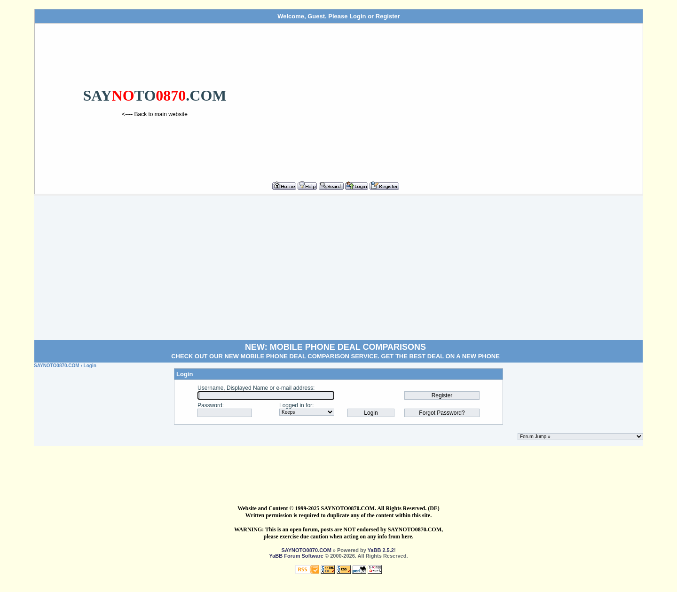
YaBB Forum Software (296, 556)
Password (209, 405)
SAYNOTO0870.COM (56, 365)
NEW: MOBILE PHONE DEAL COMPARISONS (335, 347)
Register (388, 16)
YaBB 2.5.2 (381, 550)
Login (357, 16)
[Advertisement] (457, 98)
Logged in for (295, 405)
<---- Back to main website (155, 114)
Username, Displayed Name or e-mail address (255, 388)
